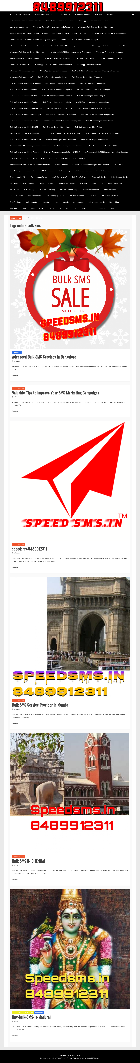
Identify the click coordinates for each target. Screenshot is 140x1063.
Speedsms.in (78, 202)
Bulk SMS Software (80, 177)
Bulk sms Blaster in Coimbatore (44, 158)
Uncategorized (18, 388)
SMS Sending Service (83, 171)
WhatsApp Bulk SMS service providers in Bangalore (53, 27)
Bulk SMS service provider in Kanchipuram (94, 108)
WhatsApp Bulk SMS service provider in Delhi (27, 52)
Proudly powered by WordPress (53, 1058)
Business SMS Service (66, 183)
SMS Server (14, 189)
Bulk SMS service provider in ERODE (24, 127)
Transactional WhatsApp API (112, 58)
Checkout (51, 208)
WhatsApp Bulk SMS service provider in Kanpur (79, 39)
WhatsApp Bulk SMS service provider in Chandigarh (70, 52)
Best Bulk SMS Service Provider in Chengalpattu (62, 121)
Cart (41, 208)
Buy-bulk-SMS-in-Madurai (23, 1013)
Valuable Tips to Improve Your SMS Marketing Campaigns (55, 393)
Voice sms (110, 14)
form (24, 208)
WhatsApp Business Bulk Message (53, 71)
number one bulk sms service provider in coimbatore (30, 164)
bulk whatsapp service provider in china (103, 202)
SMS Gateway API (59, 177)
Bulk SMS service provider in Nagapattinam (92, 102)
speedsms (47, 202)
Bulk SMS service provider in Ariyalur (24, 121)
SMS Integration (47, 171)
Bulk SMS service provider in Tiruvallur (60, 83)
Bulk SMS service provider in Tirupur (99, 121)
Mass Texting (31, 171)
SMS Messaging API (18, 177)
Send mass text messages (111, 183)
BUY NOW (65, 14)
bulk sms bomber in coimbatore (73, 158)
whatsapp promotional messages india (25, 58)
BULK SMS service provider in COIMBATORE (62, 152)
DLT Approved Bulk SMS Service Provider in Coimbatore (106, 152)
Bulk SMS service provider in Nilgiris (57, 102)
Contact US (85, 208)
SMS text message (76, 196)
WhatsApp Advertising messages (58, 58)
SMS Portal (118, 164)
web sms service (34, 196)
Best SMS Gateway (47, 189)
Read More (15, 375)
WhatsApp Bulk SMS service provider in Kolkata (109, 33)
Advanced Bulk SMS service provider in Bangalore (29, 146)
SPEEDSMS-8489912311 (46, 14)
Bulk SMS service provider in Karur (60, 108)
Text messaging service (55, 196)
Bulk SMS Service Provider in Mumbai (40, 705)
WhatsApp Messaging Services (22, 71)
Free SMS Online (16, 196)
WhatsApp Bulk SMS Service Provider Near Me (53, 64)
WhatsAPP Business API (20, 64)
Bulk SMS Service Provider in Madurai (52, 77)
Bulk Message (29, 189)
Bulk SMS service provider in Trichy (94, 139)
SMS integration (32, 202)
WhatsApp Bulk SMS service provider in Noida (110, 46)
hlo (57, 202)
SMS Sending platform (110, 196)
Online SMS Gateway (90, 189)
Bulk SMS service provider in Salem (23, 89)
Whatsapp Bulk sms (82, 14)
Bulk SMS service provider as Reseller (24, 152)
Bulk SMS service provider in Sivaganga (25, 83)
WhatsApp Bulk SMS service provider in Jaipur (96, 27)
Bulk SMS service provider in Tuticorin (89, 127)
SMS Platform (15, 202)
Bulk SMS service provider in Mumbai (68, 146)
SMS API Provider (46, 183)
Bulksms (98, 14)
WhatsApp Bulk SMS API (86, 58)
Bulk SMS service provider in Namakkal (66, 133)
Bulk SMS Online (110, 189)
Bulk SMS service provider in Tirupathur (57, 89)
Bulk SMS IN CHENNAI (28, 861)
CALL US (113, 208)
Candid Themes (93, 1058)
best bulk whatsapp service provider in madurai (91, 164)
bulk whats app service (19, 27)
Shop (33, 208)
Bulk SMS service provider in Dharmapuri (25, 114)
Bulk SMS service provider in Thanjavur (61, 139)
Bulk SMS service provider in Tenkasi (24, 102)
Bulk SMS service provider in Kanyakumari (26, 108)
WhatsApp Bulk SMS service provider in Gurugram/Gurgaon (33, 39)
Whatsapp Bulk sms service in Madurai (93, 21)
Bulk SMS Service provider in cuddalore (61, 114)
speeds (66, 202)
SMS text (92, 196)
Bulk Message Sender (39, 177)
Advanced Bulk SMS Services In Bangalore (44, 357)
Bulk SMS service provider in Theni (93, 83)
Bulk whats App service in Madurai (59, 21)
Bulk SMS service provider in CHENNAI (102, 146)
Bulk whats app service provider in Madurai (69, 33)
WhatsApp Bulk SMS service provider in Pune (69, 46)
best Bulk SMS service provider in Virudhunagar (28, 133)
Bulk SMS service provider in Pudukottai (25, 139)
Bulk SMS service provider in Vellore (24, 96)
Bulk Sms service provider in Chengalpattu (97, 114)
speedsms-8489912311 (29, 549)
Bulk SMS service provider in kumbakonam (102, 133)
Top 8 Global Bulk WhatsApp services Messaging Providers (95, 71)
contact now (100, 208)
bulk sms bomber (61, 164)
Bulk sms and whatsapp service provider (25, 21)
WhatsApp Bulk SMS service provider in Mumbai (29, 33)
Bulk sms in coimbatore (19, 158)
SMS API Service (103, 171)
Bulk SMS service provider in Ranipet (90, 96)
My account (64, 208)
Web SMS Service (99, 177)
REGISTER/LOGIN (23, 14)
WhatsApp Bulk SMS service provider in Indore (28, 46)
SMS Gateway (64, 171)
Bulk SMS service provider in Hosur (56, 127)
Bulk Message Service (120, 177)
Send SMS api (15, 171)
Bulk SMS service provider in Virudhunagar (93, 89)
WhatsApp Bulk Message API (21, 77)
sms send (13, 208)
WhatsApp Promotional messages (109, 52)
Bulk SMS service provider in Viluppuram (87, 77)
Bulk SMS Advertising (68, 189)
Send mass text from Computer (22, 183)
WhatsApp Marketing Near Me (89, 64)
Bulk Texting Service (88, 183)
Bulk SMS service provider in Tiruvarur (57, 96)
